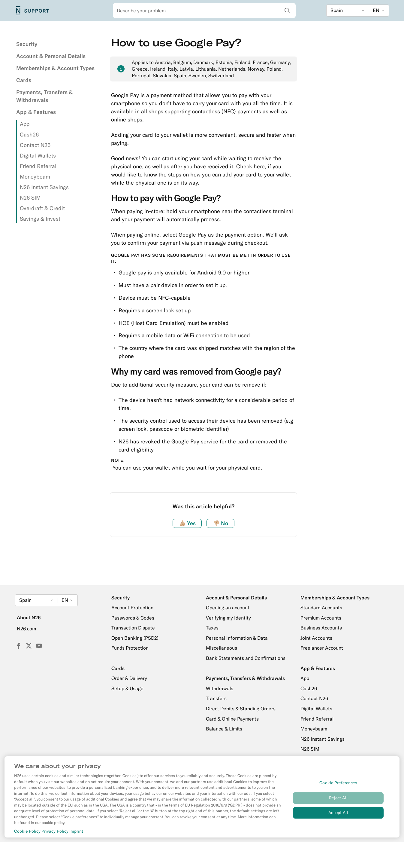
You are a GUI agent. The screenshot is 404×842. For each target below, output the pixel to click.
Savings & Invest (40, 218)
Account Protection (132, 608)
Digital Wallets (38, 155)
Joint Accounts (316, 638)
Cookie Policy (27, 831)
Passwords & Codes (132, 618)
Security (26, 44)
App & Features (36, 112)
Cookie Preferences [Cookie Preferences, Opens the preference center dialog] (338, 783)
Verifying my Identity (228, 618)
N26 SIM (30, 197)
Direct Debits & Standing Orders (241, 709)
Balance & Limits (224, 729)
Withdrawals (219, 688)
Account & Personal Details (51, 56)
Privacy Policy (54, 831)
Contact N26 (35, 145)
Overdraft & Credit (42, 208)
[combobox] (204, 10)
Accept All (338, 812)
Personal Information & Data (237, 638)
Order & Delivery (129, 678)
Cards (23, 80)
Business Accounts (321, 628)
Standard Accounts (321, 608)
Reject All (338, 798)
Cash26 (29, 134)
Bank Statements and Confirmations (245, 658)
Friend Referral (38, 166)
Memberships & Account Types (55, 68)
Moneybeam (35, 176)
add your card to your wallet (256, 174)
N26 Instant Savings (44, 187)
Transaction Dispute (133, 628)
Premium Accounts (320, 618)
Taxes (212, 628)
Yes (187, 523)
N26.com (26, 629)
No (220, 523)
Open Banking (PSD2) (134, 638)
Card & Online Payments (232, 719)
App (24, 124)
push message (208, 242)
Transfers (216, 698)
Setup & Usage (127, 688)
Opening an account (227, 608)
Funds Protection (130, 648)
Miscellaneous (221, 648)
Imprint (76, 831)
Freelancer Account (321, 648)
